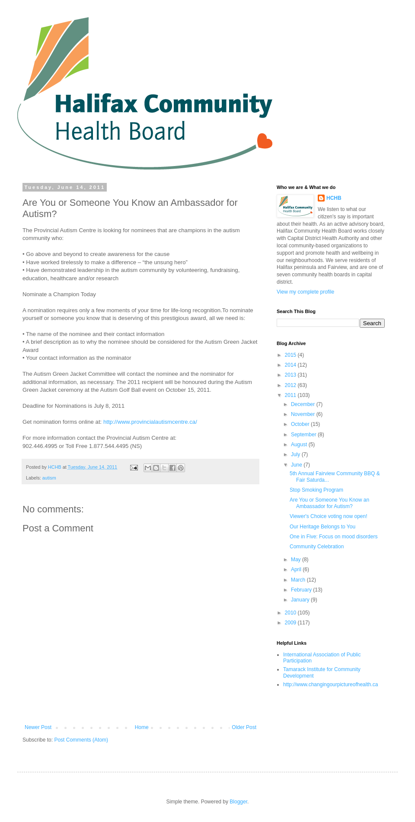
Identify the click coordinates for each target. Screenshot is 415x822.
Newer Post (38, 727)
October (301, 424)
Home (142, 727)
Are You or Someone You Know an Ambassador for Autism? (329, 503)
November (303, 414)
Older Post (244, 727)
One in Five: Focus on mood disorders (333, 537)
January (301, 600)
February (302, 590)
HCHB (334, 198)
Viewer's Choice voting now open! (328, 516)
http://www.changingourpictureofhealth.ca (330, 684)
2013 (291, 375)
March (299, 580)
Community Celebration (317, 547)
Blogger (238, 802)
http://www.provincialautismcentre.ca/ (150, 422)
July (296, 454)
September (304, 435)
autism (49, 477)
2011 (291, 395)
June (297, 465)
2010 (291, 613)
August (300, 444)
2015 (291, 355)
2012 (291, 385)
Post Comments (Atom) (81, 740)
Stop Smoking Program (316, 490)
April (297, 569)
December (303, 404)
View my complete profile (305, 292)
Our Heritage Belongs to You (322, 527)
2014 (291, 365)
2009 (291, 623)
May (296, 560)
